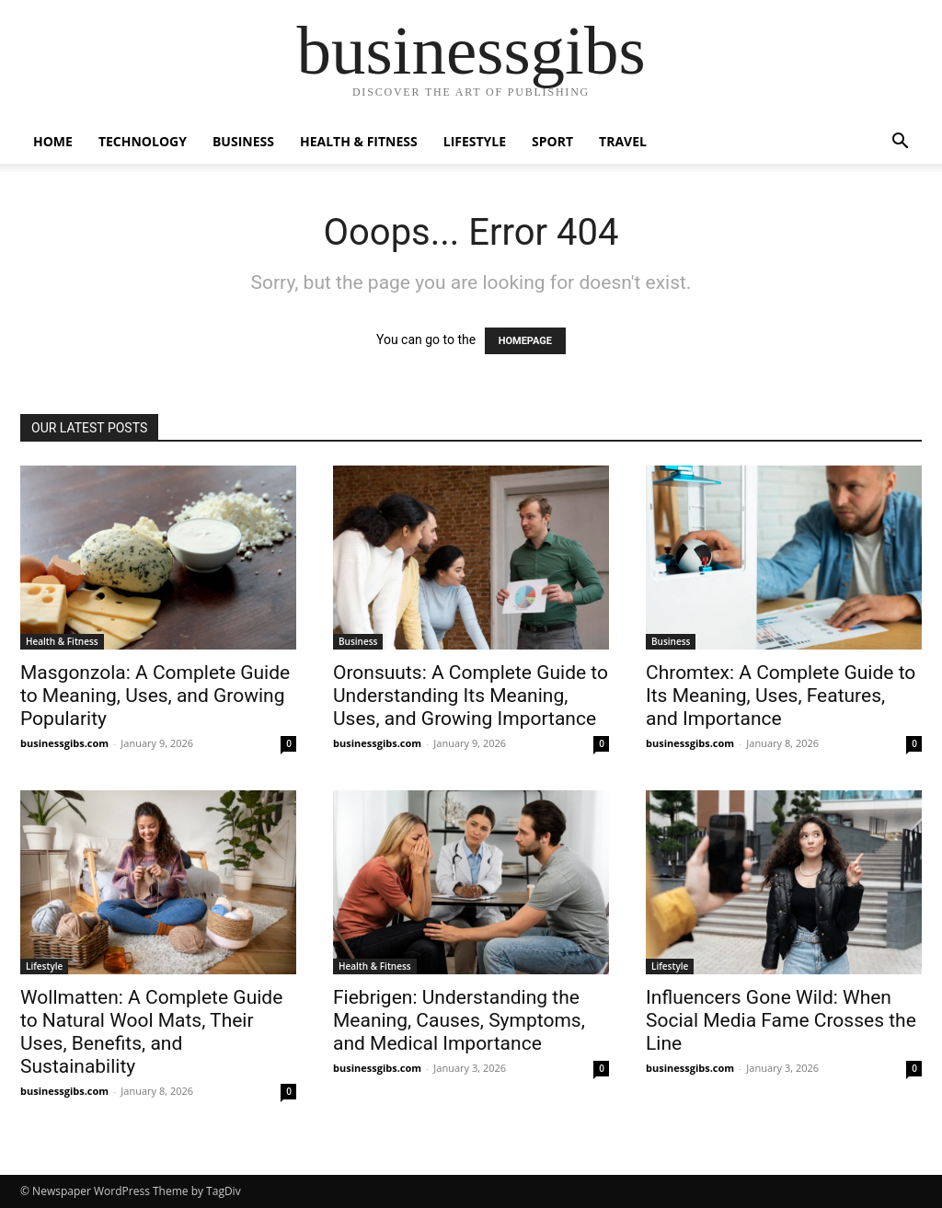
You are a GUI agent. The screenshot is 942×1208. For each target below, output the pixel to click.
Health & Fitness (359, 141)
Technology (142, 141)
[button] (900, 143)
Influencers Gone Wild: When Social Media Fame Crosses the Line (781, 1020)
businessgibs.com (64, 743)
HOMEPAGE (525, 341)
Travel (623, 141)
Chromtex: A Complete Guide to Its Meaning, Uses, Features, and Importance (780, 696)
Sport (552, 141)
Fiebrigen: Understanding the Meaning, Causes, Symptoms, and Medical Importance (459, 1020)
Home (53, 141)
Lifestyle (474, 141)
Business (243, 141)
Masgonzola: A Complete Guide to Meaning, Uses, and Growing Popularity (155, 696)
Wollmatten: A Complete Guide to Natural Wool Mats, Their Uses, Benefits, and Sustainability (151, 1031)
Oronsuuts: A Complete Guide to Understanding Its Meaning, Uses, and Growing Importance (470, 696)
